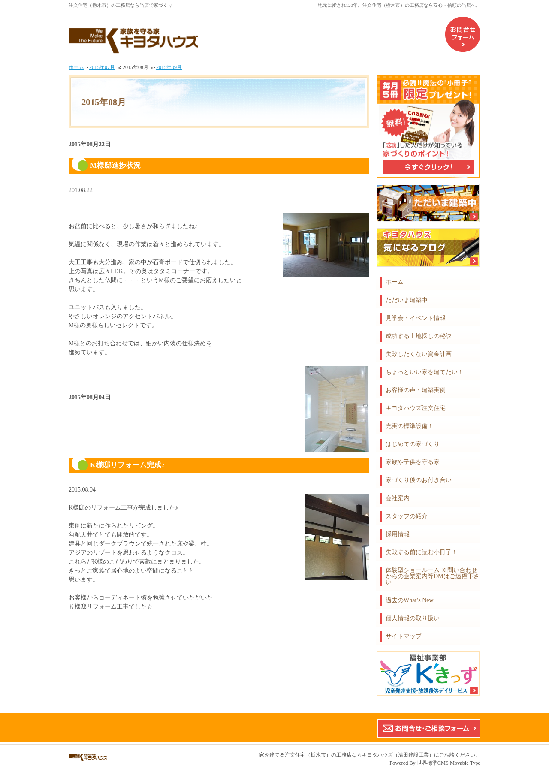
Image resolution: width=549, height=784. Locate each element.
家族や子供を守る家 (413, 462)
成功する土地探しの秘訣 (419, 336)
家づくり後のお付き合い (419, 480)
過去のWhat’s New (410, 600)
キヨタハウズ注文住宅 (416, 408)
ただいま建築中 (407, 300)
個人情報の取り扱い (413, 618)
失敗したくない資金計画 (419, 354)
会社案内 (398, 498)
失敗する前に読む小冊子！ (422, 552)
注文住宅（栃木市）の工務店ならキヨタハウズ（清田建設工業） (359, 755)
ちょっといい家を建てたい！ (425, 372)
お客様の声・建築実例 (416, 390)
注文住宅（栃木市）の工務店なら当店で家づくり (120, 5)
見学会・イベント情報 (416, 318)
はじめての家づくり (413, 444)
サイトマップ (404, 636)
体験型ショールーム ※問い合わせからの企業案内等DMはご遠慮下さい (433, 576)
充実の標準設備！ (410, 426)
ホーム (395, 282)
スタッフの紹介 (407, 516)
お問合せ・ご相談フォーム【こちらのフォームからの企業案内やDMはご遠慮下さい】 (428, 728)
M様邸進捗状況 (115, 165)
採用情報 (398, 534)
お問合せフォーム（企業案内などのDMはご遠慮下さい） (462, 34)
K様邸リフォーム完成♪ (127, 465)
